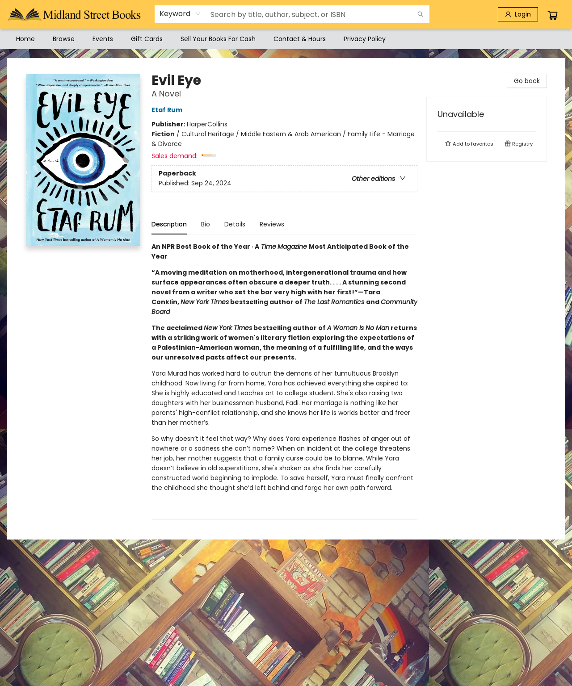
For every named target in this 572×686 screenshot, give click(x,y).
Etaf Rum (168, 109)
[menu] (286, 39)
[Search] (420, 14)
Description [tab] (169, 224)
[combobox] (180, 13)
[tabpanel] (284, 381)
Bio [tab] (205, 224)
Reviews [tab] (272, 224)
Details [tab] (234, 224)
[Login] (518, 14)
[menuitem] (25, 39)
